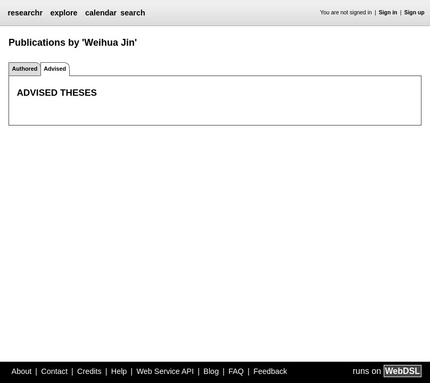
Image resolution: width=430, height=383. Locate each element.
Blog (211, 371)
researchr (25, 13)
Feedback (270, 371)
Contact (54, 371)
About (22, 371)
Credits (89, 371)
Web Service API (165, 371)
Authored (24, 68)
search (132, 13)
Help (119, 371)
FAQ (236, 371)
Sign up (414, 12)
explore (63, 13)
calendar (101, 13)
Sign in (388, 12)
